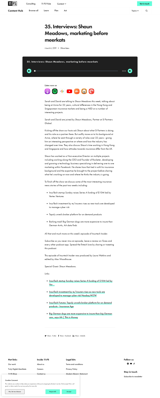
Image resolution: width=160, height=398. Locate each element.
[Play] (29, 71)
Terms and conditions (74, 364)
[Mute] (130, 71)
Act (65, 10)
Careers (40, 369)
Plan (56, 10)
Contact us (41, 374)
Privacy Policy (71, 369)
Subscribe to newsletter (133, 376)
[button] (62, 3)
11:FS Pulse (46, 3)
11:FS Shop (12, 374)
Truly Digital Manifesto (17, 369)
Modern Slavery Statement (77, 374)
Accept (69, 392)
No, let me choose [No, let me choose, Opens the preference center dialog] (15, 392)
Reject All (52, 392)
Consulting (30, 3)
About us (40, 364)
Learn (46, 10)
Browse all (33, 10)
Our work (12, 364)
